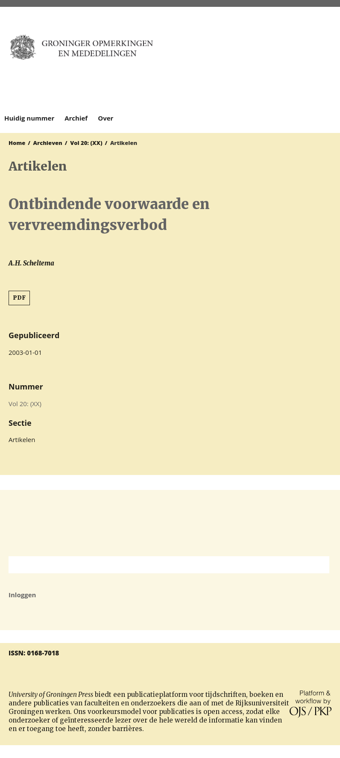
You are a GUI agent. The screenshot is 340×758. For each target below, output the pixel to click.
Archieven (47, 143)
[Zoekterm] (158, 564)
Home (17, 143)
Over (105, 118)
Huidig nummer (29, 118)
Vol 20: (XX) (86, 143)
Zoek (318, 564)
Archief (76, 118)
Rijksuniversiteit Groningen (170, 523)
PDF (19, 297)
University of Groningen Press (252, 51)
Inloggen (22, 594)
